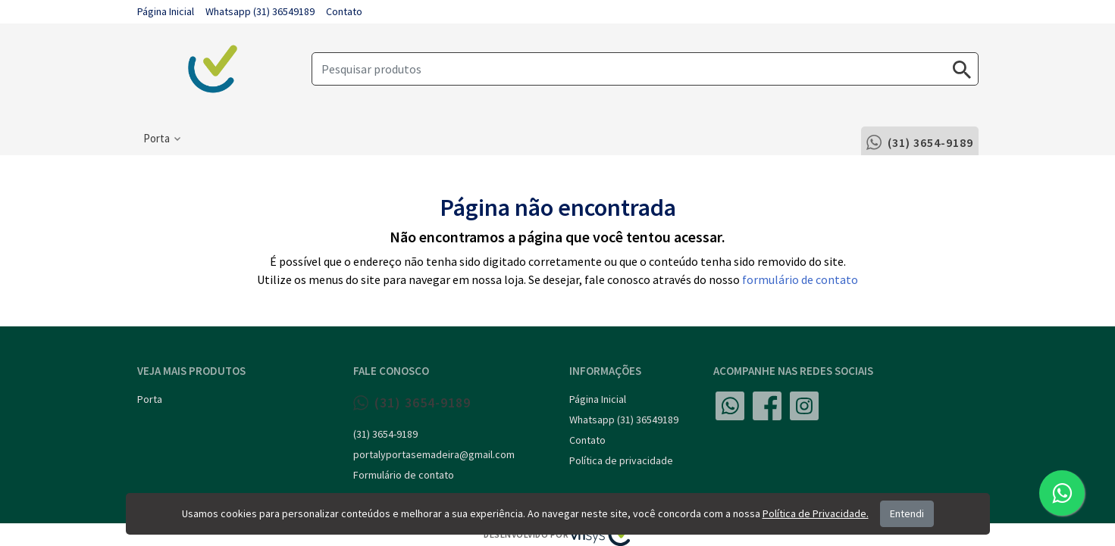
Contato (344, 11)
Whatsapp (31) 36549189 (260, 11)
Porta (149, 399)
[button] (161, 138)
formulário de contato (800, 279)
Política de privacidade (621, 460)
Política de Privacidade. (816, 513)
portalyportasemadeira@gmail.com (434, 454)
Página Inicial (165, 11)
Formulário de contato (403, 475)
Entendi (907, 513)
